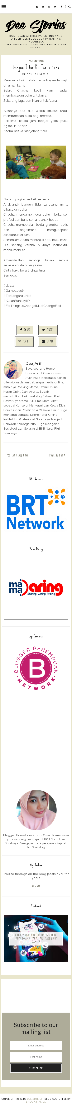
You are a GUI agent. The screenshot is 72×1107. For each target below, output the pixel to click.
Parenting (36, 60)
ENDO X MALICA (36, 1101)
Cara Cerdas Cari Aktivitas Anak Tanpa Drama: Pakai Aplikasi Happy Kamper (36, 939)
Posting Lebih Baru (18, 455)
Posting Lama (57, 455)
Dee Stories (34, 1098)
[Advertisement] (36, 741)
